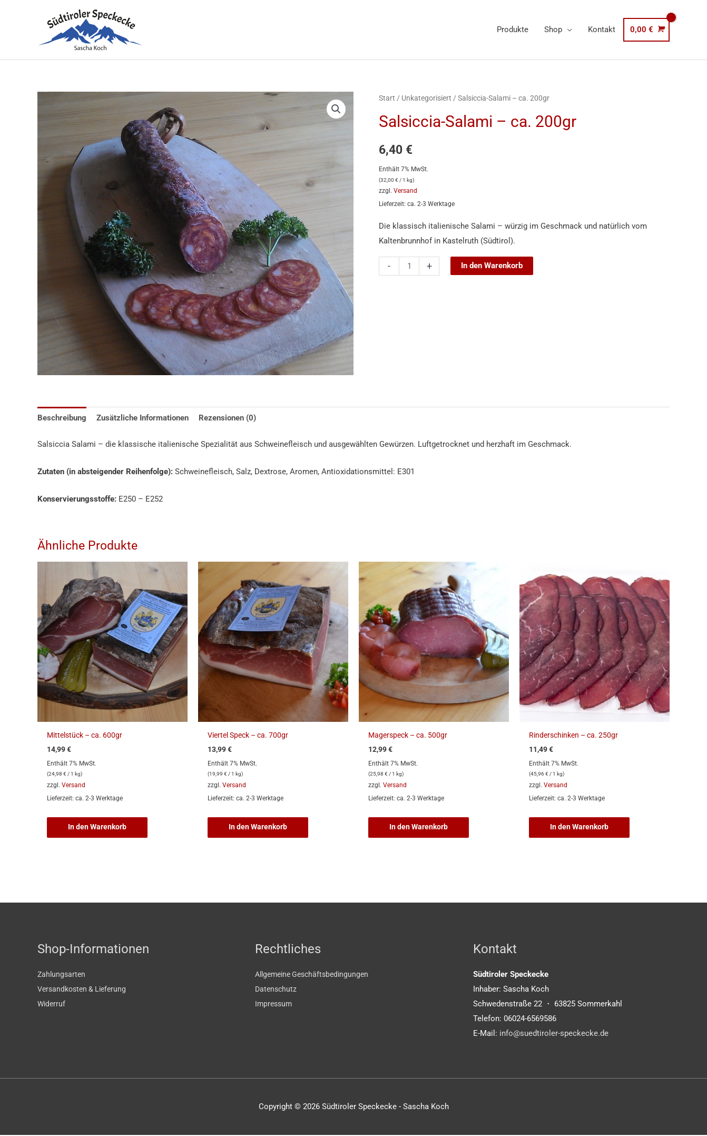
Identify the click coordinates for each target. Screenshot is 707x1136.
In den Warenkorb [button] (99, 827)
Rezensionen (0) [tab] (227, 418)
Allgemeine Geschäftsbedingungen (316, 975)
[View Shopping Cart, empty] (646, 30)
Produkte (512, 29)
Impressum (274, 1004)
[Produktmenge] (409, 266)
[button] (336, 109)
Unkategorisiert (426, 98)
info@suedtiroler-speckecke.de (553, 1034)
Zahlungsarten (62, 975)
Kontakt (601, 29)
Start (387, 98)
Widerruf (52, 1004)
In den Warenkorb (492, 265)
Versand (405, 190)
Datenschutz (277, 989)
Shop (553, 29)
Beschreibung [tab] (61, 418)
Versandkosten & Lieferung (84, 989)
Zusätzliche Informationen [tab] (142, 418)
